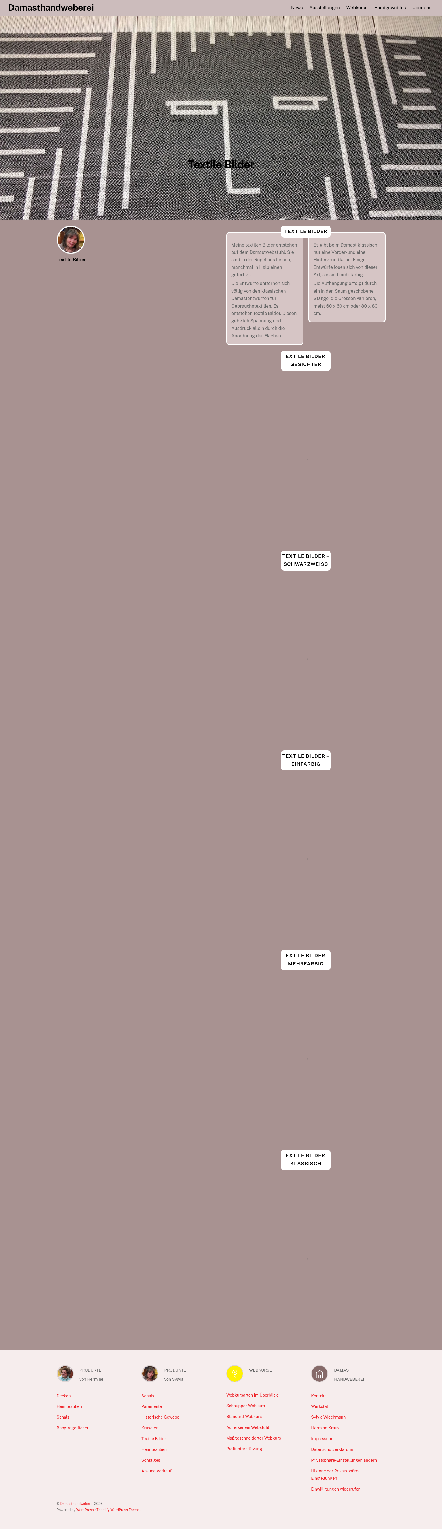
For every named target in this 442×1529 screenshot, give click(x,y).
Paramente (151, 1406)
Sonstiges (150, 1460)
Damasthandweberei (76, 1504)
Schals (63, 1417)
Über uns (422, 7)
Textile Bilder (153, 1438)
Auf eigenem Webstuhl (247, 1427)
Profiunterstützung (244, 1448)
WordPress (85, 1510)
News (297, 7)
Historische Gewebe (160, 1417)
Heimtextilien (69, 1406)
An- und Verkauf (156, 1470)
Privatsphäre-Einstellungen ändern (344, 1460)
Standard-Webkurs (244, 1416)
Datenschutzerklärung (332, 1449)
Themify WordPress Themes (118, 1510)
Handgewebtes (390, 7)
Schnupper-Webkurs (245, 1405)
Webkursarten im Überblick (252, 1395)
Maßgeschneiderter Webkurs (253, 1438)
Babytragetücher (73, 1427)
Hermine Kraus (325, 1427)
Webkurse (357, 7)
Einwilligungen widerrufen (336, 1489)
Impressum (321, 1438)
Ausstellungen (324, 7)
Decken (64, 1395)
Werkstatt (320, 1406)
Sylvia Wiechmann (328, 1417)
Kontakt (318, 1395)
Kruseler (149, 1427)
